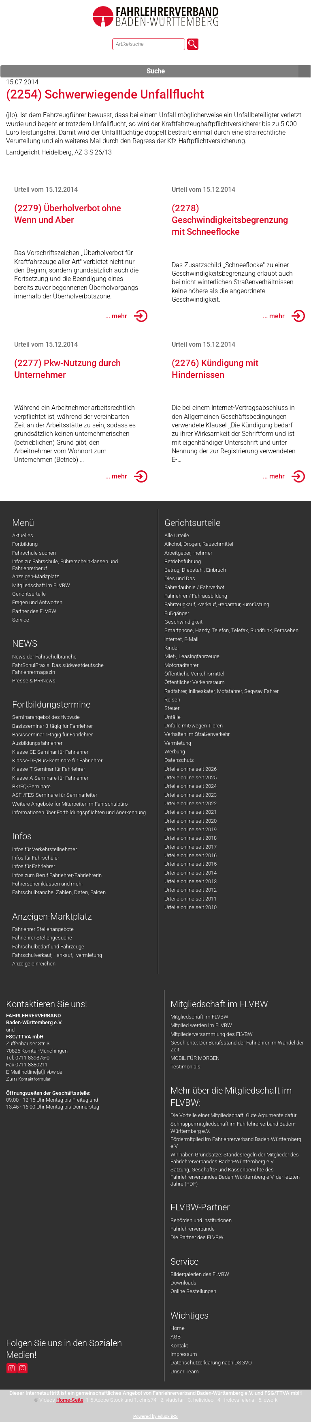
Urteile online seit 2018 (190, 838)
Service (20, 620)
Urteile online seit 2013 (190, 881)
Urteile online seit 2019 (190, 829)
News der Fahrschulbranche (44, 657)
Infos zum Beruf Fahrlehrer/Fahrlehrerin (57, 875)
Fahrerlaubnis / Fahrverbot (194, 587)
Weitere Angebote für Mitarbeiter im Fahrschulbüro (70, 804)
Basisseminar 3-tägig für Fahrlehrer (52, 726)
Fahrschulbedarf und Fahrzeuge (48, 947)
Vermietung (177, 743)
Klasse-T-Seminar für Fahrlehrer (48, 769)
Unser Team (184, 1371)
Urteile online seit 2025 (190, 777)
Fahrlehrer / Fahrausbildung (195, 596)
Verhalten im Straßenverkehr (197, 734)
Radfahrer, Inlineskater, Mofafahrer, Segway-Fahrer (221, 691)
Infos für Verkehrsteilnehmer (44, 849)
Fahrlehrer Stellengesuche (42, 938)
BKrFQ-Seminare (31, 786)
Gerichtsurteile (29, 594)
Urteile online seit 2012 (190, 890)
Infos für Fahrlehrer (33, 866)
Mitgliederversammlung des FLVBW (211, 1034)
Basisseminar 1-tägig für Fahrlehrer (52, 734)
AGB (175, 1337)
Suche (229, 71)
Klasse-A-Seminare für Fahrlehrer (50, 778)
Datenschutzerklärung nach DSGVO (211, 1363)
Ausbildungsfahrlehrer (37, 743)
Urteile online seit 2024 (190, 786)
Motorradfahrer (181, 665)
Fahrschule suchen (34, 553)
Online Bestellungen (193, 1291)
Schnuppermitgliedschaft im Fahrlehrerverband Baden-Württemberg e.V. (233, 1127)
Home (177, 1328)
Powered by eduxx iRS (155, 1416)
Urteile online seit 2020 (190, 821)
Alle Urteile (176, 535)
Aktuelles (22, 535)
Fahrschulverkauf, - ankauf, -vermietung (57, 955)
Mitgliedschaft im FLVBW (41, 585)
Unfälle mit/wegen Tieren (193, 726)
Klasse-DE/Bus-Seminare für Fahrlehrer (57, 760)
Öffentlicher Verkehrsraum (194, 682)
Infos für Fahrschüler (35, 858)
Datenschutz (179, 760)
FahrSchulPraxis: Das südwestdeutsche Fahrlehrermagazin (58, 668)
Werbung (174, 752)
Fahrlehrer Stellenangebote (43, 929)
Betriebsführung (182, 561)
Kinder (171, 648)
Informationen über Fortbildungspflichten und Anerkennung (79, 812)
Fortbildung (25, 544)
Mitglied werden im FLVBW (201, 1025)
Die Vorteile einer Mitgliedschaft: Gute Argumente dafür (233, 1115)
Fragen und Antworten (37, 602)
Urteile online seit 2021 (190, 812)
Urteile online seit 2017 (190, 847)
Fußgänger (176, 613)
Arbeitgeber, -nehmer (188, 553)
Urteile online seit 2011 (190, 899)
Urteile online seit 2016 (190, 855)
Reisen (172, 700)
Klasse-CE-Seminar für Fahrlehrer (50, 752)
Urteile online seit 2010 (190, 907)
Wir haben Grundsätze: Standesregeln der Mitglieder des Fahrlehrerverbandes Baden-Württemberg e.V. (234, 1158)
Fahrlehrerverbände (192, 1229)
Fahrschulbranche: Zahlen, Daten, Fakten (59, 892)
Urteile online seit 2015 (190, 864)
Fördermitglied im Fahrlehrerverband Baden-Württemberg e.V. (235, 1142)
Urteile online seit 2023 (190, 795)
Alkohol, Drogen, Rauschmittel (198, 544)
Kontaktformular (34, 1079)
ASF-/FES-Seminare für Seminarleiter (54, 795)
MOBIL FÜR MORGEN (194, 1058)
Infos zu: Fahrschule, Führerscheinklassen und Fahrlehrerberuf (65, 564)
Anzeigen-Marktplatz (35, 576)
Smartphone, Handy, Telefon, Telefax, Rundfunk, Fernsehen (231, 630)
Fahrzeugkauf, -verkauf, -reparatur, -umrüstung (216, 604)
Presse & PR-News (33, 681)
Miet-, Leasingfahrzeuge (191, 656)
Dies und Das (179, 578)
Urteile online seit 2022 (190, 803)
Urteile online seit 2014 (190, 873)
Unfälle (172, 717)
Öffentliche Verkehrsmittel (194, 674)
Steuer (171, 708)
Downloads (183, 1283)
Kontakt (179, 1346)
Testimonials (185, 1067)
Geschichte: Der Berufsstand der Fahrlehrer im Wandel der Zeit (237, 1046)
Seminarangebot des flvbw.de (46, 717)
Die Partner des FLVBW (197, 1237)
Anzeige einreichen (33, 964)
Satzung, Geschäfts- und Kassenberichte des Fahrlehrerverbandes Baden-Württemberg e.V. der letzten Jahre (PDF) (235, 1177)
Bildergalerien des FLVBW (199, 1274)
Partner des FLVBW (34, 611)
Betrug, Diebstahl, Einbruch (195, 570)
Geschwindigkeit (183, 622)
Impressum (183, 1354)
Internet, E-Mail (181, 639)
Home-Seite (69, 1400)
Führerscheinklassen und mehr (47, 884)
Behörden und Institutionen (201, 1220)
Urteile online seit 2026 (190, 769)
